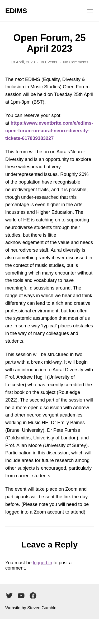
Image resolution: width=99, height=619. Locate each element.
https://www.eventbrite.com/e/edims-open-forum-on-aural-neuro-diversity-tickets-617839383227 (49, 130)
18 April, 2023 (23, 62)
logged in (42, 562)
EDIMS (16, 10)
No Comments (75, 62)
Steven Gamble (41, 608)
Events (51, 62)
